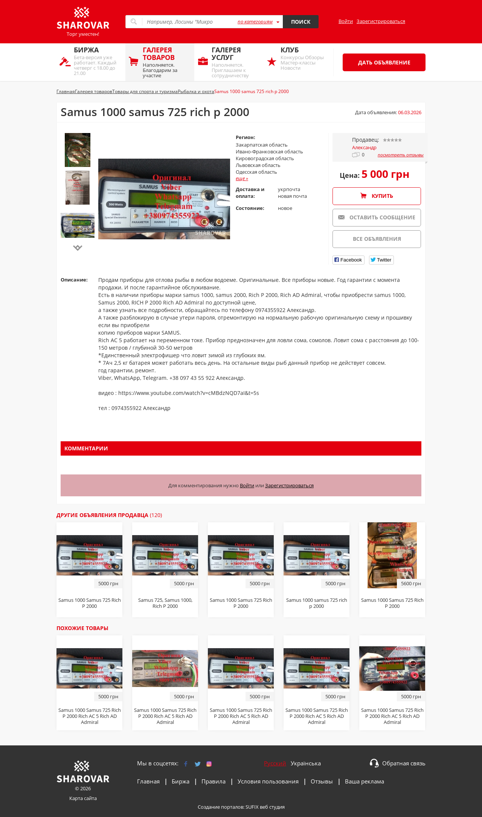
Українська (306, 763)
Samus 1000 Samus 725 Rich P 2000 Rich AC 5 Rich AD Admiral (89, 716)
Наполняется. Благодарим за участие (167, 62)
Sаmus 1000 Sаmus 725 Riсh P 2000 (89, 603)
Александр (364, 147)
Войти (346, 21)
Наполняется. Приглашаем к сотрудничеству (235, 62)
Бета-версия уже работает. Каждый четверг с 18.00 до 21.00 (98, 60)
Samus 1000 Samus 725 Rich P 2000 (392, 603)
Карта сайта (83, 798)
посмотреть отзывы (401, 155)
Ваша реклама (364, 781)
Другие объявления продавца (109, 515)
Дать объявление (384, 62)
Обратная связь (404, 763)
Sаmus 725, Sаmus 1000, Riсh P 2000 (165, 603)
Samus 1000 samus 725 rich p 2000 (316, 603)
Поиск (300, 21)
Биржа (180, 781)
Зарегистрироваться (381, 21)
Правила (213, 781)
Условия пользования (268, 781)
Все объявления (377, 238)
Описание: (74, 279)
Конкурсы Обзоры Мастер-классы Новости (304, 58)
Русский (275, 763)
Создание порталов (220, 806)
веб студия (272, 806)
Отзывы (322, 781)
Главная (148, 781)
